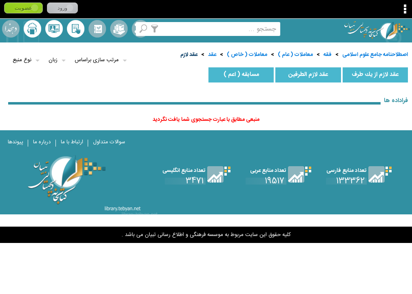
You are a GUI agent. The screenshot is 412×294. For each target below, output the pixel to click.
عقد (212, 54)
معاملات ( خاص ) (247, 54)
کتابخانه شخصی (75, 29)
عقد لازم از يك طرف (375, 75)
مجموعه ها (119, 29)
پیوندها (15, 142)
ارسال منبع (32, 29)
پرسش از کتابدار (54, 29)
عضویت (23, 8)
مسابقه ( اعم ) (241, 75)
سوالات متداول (109, 142)
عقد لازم (188, 54)
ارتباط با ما (72, 142)
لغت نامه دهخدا (11, 29)
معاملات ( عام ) (295, 54)
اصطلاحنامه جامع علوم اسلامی (375, 54)
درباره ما (42, 142)
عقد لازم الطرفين (308, 75)
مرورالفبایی (97, 29)
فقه (327, 54)
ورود (62, 8)
